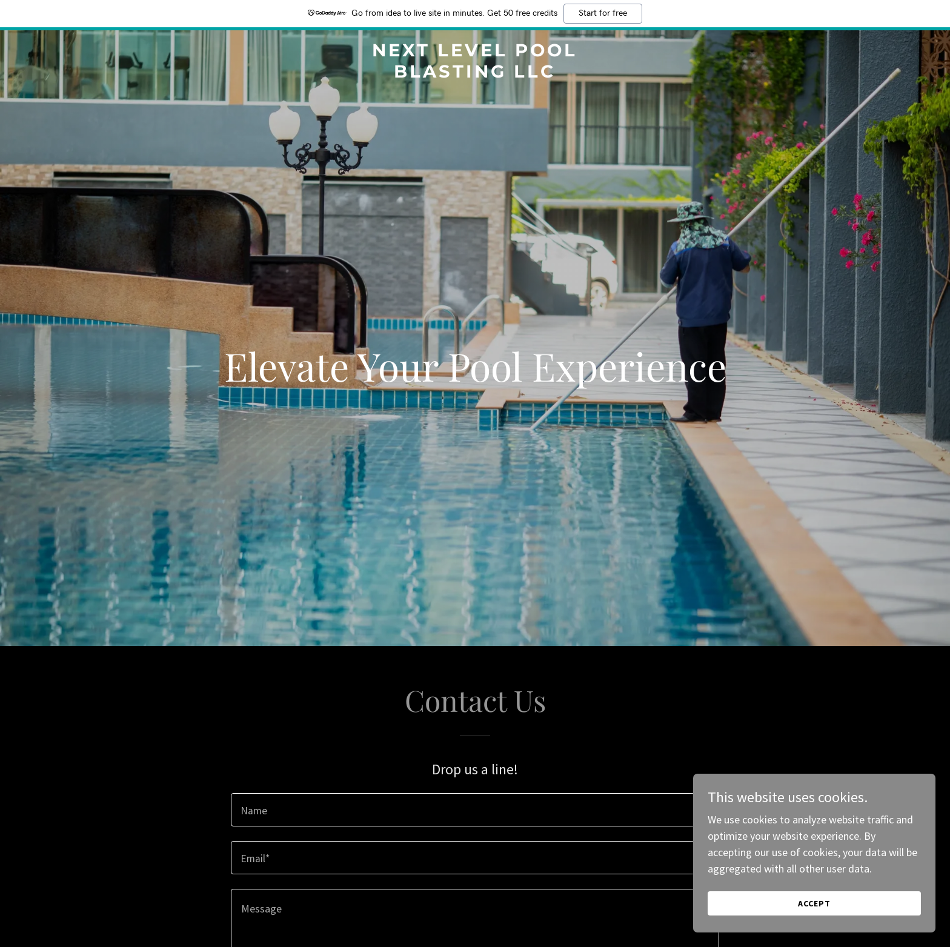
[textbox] (475, 809)
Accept (814, 903)
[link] (475, 74)
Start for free (603, 13)
